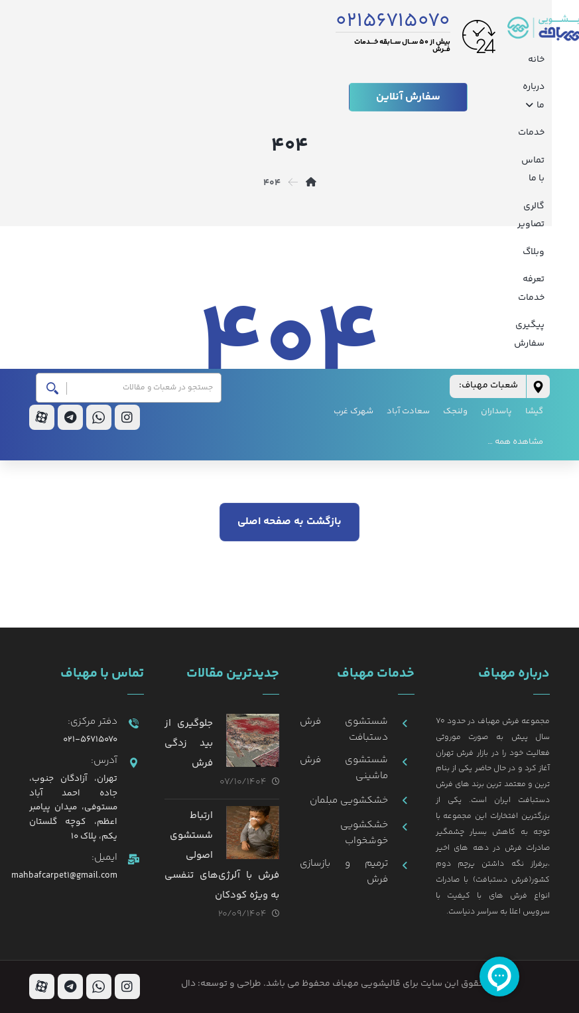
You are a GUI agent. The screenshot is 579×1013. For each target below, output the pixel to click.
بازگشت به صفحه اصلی (289, 521)
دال (188, 984)
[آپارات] (41, 177)
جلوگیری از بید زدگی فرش (188, 742)
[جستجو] (56, 148)
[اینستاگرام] (127, 177)
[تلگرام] (70, 177)
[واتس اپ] (98, 177)
